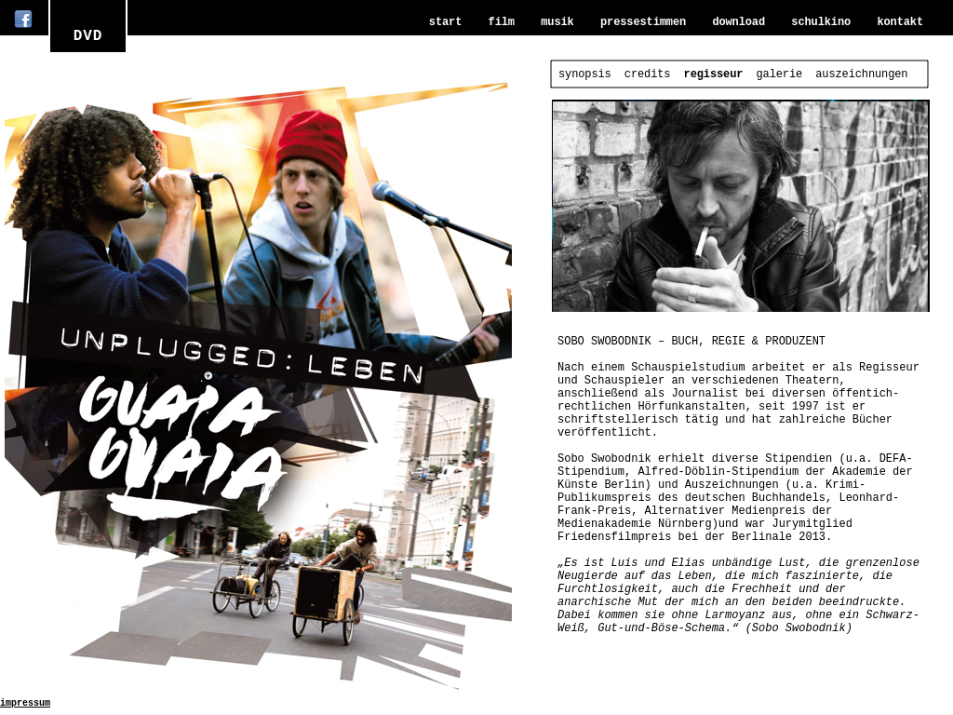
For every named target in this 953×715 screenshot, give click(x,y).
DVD (88, 36)
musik (557, 22)
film (502, 22)
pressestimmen (643, 22)
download (738, 22)
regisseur (714, 74)
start (445, 22)
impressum (25, 703)
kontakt (900, 22)
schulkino (821, 22)
